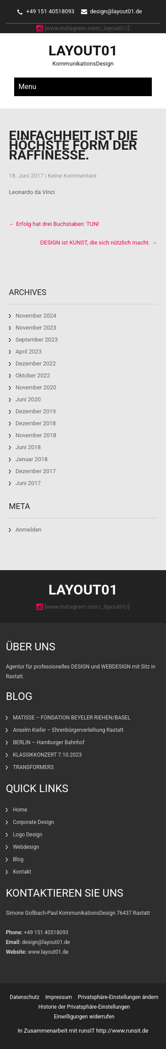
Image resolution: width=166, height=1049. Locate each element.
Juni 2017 (28, 483)
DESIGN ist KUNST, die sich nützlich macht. (98, 242)
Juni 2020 (28, 399)
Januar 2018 (31, 459)
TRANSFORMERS (34, 767)
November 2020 (35, 387)
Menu (27, 86)
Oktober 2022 (32, 375)
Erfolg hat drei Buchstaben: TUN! (54, 224)
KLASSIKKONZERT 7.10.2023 (47, 755)
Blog (18, 859)
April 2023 (28, 351)
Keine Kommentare (72, 175)
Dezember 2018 (35, 423)
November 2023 (35, 327)
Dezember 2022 (35, 363)
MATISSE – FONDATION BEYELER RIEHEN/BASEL (72, 718)
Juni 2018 (28, 447)
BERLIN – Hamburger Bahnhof (49, 742)
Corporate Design (33, 822)
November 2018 (35, 435)
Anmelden (28, 529)
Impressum (58, 997)
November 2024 (35, 315)
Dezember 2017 (35, 471)
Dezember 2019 (35, 411)
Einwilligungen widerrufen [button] (84, 1017)
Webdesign (26, 847)
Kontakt (22, 872)
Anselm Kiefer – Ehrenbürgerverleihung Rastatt (68, 730)
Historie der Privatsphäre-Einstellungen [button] (84, 1007)
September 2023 (36, 339)
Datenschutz (24, 997)
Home (20, 810)
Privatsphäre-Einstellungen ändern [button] (118, 997)
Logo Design (27, 834)
